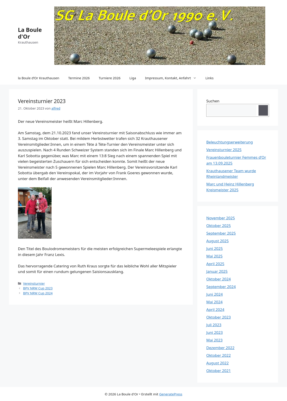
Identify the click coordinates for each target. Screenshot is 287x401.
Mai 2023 (214, 340)
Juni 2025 (214, 248)
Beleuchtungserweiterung (229, 142)
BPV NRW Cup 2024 (37, 293)
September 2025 (221, 233)
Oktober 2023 (218, 317)
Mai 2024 (214, 301)
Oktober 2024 (218, 279)
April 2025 (215, 263)
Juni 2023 (214, 332)
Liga (132, 78)
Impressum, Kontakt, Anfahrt (173, 78)
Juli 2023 (213, 324)
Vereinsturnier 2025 (223, 149)
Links (209, 78)
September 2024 (221, 286)
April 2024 (215, 309)
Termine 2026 (79, 78)
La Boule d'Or (30, 33)
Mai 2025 (214, 256)
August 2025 (217, 240)
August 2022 (217, 363)
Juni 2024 (214, 294)
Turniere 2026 (109, 78)
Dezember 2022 (220, 347)
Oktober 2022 (218, 355)
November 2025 (220, 217)
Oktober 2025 (218, 225)
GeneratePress (170, 394)
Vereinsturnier (34, 283)
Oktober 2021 (218, 370)
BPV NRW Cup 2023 (37, 288)
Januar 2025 (217, 271)
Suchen (213, 101)
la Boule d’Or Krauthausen (38, 78)
